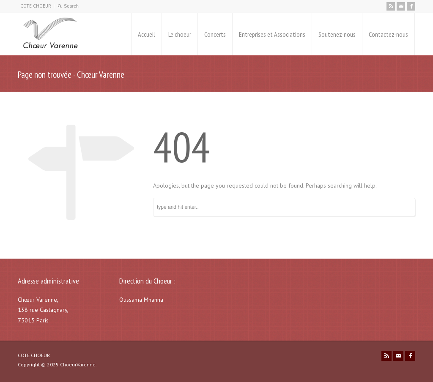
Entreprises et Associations (272, 34)
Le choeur (179, 34)
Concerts (215, 34)
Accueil (146, 34)
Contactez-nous (388, 34)
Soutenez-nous (337, 34)
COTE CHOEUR (35, 6)
